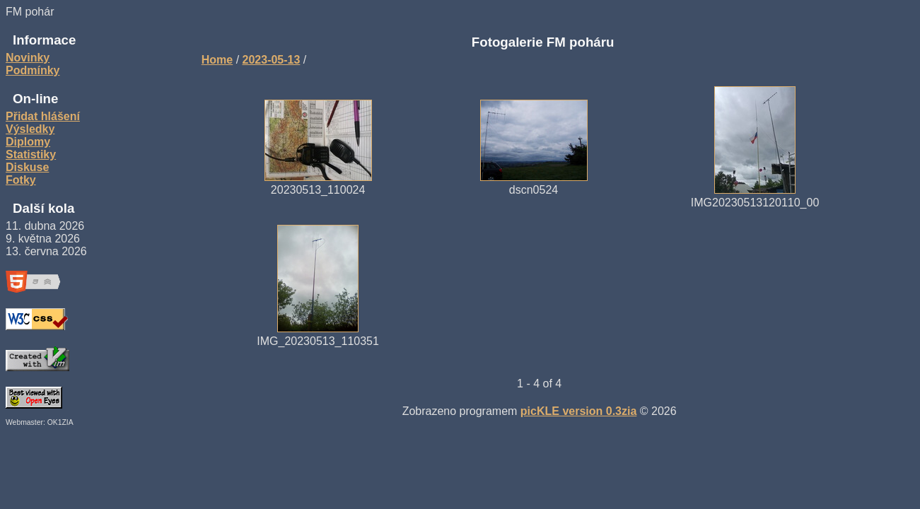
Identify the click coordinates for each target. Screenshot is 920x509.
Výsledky (30, 129)
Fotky (21, 180)
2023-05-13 (272, 60)
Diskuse (27, 167)
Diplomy (28, 142)
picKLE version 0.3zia (578, 411)
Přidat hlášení (43, 116)
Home (217, 60)
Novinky (28, 58)
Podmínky (32, 70)
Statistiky (31, 154)
